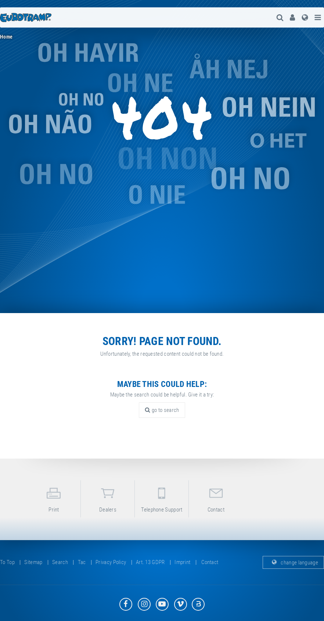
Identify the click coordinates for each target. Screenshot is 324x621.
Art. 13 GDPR (150, 562)
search (60, 562)
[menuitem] (292, 17)
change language (293, 562)
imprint (182, 562)
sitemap (33, 562)
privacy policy (111, 562)
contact (215, 498)
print (53, 498)
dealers (107, 498)
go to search (162, 410)
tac (82, 562)
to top (7, 562)
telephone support (161, 498)
